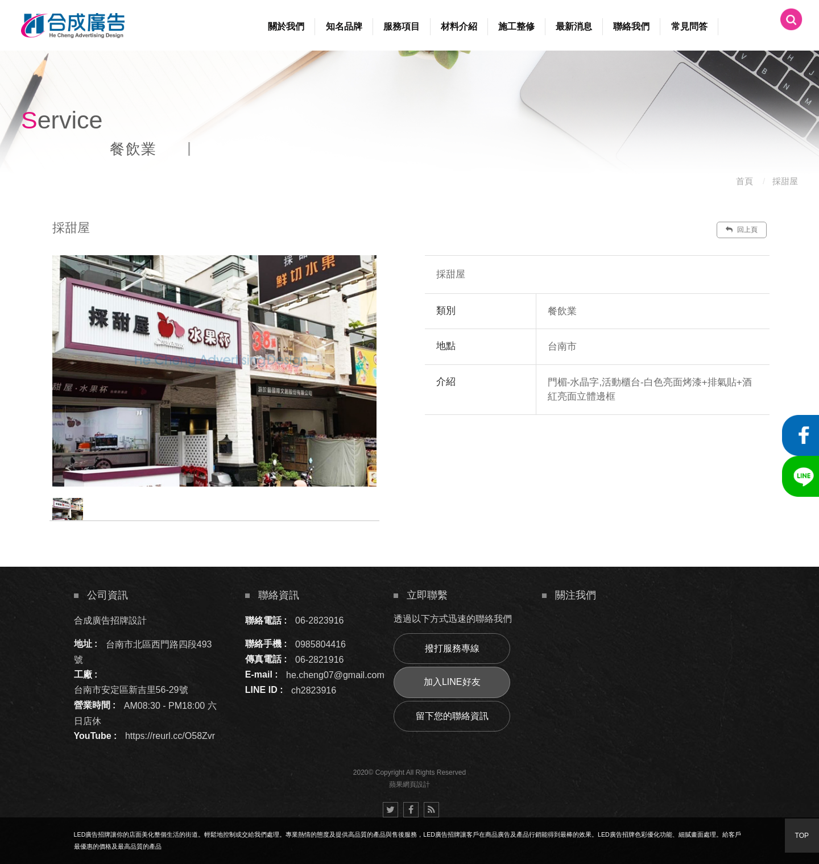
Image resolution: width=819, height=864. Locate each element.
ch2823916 (313, 690)
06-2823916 (319, 620)
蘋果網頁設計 (409, 784)
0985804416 (320, 644)
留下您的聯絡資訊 (452, 716)
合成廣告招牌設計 (110, 620)
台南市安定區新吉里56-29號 (131, 690)
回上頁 (742, 230)
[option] (214, 371)
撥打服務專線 (452, 648)
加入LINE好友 (452, 682)
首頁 (744, 181)
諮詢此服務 (666, 449)
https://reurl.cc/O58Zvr (170, 736)
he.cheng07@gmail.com (335, 674)
